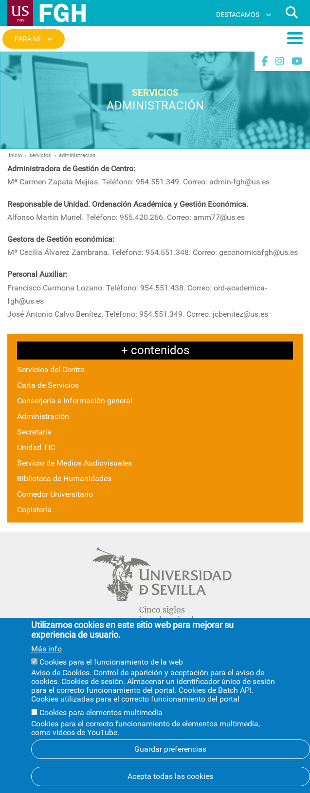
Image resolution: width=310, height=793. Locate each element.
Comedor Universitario (55, 494)
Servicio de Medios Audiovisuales (74, 463)
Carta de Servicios (48, 385)
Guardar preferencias (170, 761)
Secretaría (34, 431)
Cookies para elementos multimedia (101, 725)
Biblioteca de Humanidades (64, 478)
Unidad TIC (36, 447)
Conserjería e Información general (74, 400)
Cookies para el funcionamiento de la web (111, 674)
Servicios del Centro (51, 369)
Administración (43, 416)
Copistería (34, 509)
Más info (46, 661)
